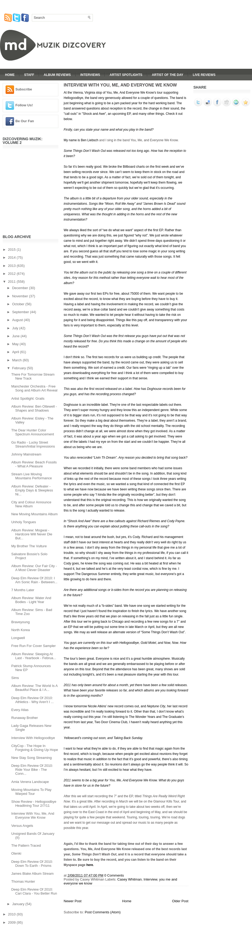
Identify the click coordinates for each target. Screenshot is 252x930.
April (16, 352)
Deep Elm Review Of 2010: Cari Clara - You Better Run (34, 891)
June (16, 336)
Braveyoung (20, 622)
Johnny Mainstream (26, 454)
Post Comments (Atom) (103, 912)
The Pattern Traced (26, 845)
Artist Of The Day (167, 75)
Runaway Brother (24, 718)
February (19, 368)
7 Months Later (22, 590)
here (89, 865)
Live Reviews (204, 75)
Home (10, 75)
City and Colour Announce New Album (31, 504)
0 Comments (114, 875)
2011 (12, 282)
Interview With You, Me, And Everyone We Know (32, 815)
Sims (15, 678)
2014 (12, 257)
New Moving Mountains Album (34, 514)
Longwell (18, 638)
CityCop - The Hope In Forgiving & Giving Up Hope (34, 748)
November (20, 296)
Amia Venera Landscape (30, 782)
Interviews (90, 75)
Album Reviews (57, 75)
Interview (150, 879)
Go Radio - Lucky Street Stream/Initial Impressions (33, 444)
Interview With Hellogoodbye (33, 738)
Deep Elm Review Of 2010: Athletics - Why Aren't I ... (32, 700)
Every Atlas (19, 710)
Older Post (180, 901)
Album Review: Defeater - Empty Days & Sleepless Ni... (32, 490)
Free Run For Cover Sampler (33, 646)
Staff (29, 75)
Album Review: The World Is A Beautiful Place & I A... (34, 688)
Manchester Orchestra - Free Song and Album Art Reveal (34, 388)
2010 (12, 914)
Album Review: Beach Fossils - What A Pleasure (34, 464)
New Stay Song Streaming (31, 758)
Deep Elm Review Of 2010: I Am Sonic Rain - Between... (34, 580)
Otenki (16, 853)
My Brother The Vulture (29, 546)
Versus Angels (22, 826)
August (18, 320)
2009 (12, 922)
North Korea (20, 630)
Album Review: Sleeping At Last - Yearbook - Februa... (33, 656)
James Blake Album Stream (32, 874)
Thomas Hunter (23, 881)
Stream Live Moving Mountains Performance (31, 476)
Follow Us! (24, 105)
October (18, 304)
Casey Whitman (129, 879)
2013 (12, 266)
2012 (12, 274)
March (17, 360)
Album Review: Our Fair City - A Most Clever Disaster (34, 568)
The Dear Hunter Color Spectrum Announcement (32, 432)
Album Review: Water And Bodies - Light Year (31, 600)
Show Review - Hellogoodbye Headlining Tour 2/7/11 (33, 804)
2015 (12, 250)
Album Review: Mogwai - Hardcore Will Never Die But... (31, 534)
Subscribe (23, 89)
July (15, 328)
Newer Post (72, 901)
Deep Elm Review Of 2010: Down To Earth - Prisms (32, 864)
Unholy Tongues (23, 522)
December (20, 288)
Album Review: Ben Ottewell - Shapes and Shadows (34, 408)
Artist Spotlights (126, 75)
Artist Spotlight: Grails (27, 398)
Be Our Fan (24, 121)
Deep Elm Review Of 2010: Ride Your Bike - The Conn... (32, 770)
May (16, 344)
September (21, 312)
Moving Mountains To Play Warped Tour (31, 792)
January (18, 904)
